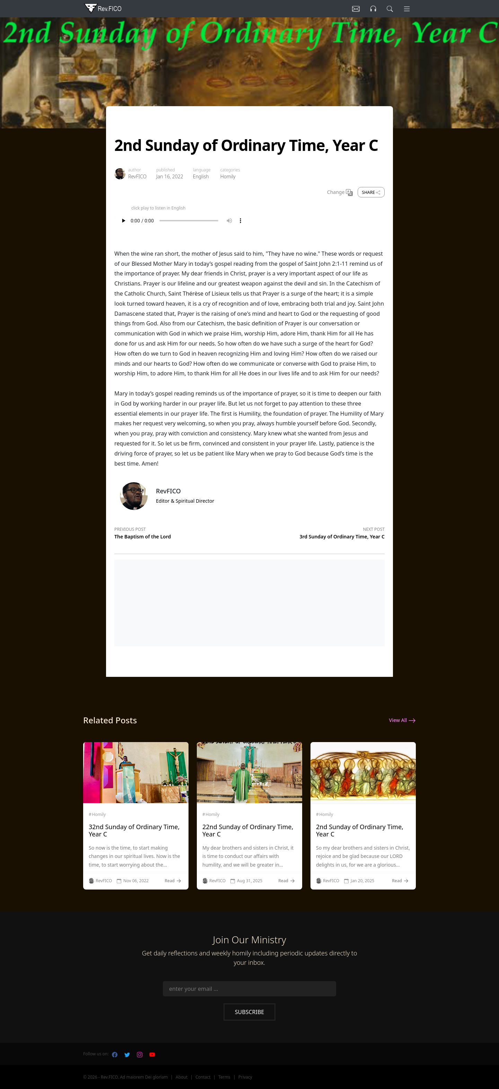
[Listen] (351, 9)
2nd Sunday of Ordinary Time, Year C (359, 831)
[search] (387, 9)
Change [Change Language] (340, 192)
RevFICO (137, 176)
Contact (202, 1077)
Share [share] (371, 192)
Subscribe (249, 1012)
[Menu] (406, 9)
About (181, 1077)
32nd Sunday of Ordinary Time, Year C (134, 831)
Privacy (245, 1077)
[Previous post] (182, 532)
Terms (224, 1077)
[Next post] (317, 532)
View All (402, 720)
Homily (228, 176)
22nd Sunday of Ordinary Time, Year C (247, 831)
